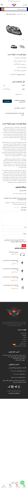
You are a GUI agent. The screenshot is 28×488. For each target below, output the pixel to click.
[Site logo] (14, 5)
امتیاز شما (23, 207)
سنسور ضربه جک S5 (13, 252)
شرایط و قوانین (22, 344)
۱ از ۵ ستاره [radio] (18, 207)
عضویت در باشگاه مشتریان (19, 346)
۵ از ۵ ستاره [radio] (14, 207)
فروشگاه (24, 335)
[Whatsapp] (22, 483)
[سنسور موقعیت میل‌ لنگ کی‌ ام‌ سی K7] (22, 263)
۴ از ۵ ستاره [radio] (15, 207)
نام (25, 227)
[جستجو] (14, 9)
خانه (25, 14)
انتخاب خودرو (19, 14)
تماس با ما (23, 341)
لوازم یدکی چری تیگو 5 (10, 14)
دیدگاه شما (23, 210)
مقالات (24, 337)
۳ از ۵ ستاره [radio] (16, 207)
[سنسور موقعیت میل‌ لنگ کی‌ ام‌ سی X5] (22, 271)
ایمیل (24, 233)
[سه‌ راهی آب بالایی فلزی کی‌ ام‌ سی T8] (22, 288)
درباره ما (24, 339)
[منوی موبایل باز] (25, 4)
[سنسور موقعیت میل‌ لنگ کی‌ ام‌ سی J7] (22, 279)
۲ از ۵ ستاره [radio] (17, 207)
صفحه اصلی (23, 333)
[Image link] (14, 312)
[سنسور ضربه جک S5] (22, 255)
